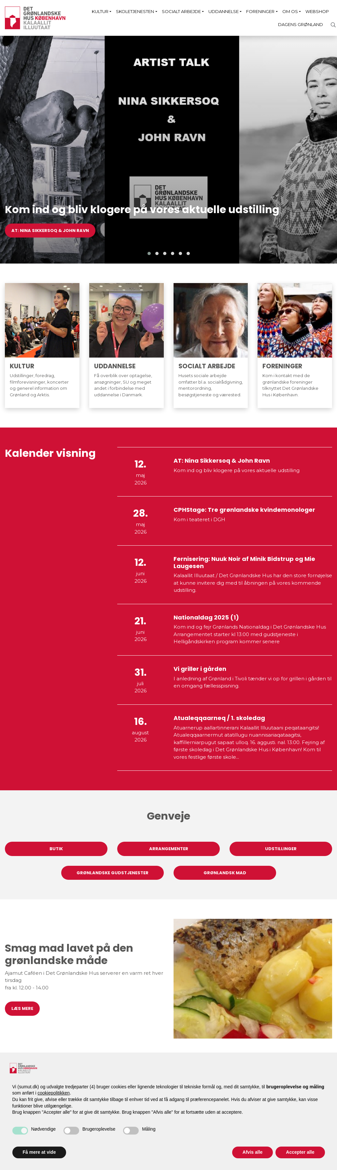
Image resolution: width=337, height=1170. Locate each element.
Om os (290, 11)
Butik (56, 849)
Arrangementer (168, 849)
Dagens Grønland (300, 24)
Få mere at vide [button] (39, 1152)
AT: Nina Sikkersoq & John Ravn (50, 230)
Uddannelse (223, 11)
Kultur (100, 11)
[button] (149, 253)
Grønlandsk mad (225, 873)
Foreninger (260, 11)
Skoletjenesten (135, 11)
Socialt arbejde (181, 11)
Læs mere (22, 1008)
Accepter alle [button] (300, 1152)
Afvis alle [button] (252, 1152)
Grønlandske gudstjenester (112, 873)
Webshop (317, 11)
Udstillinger (281, 849)
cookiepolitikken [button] (53, 1092)
